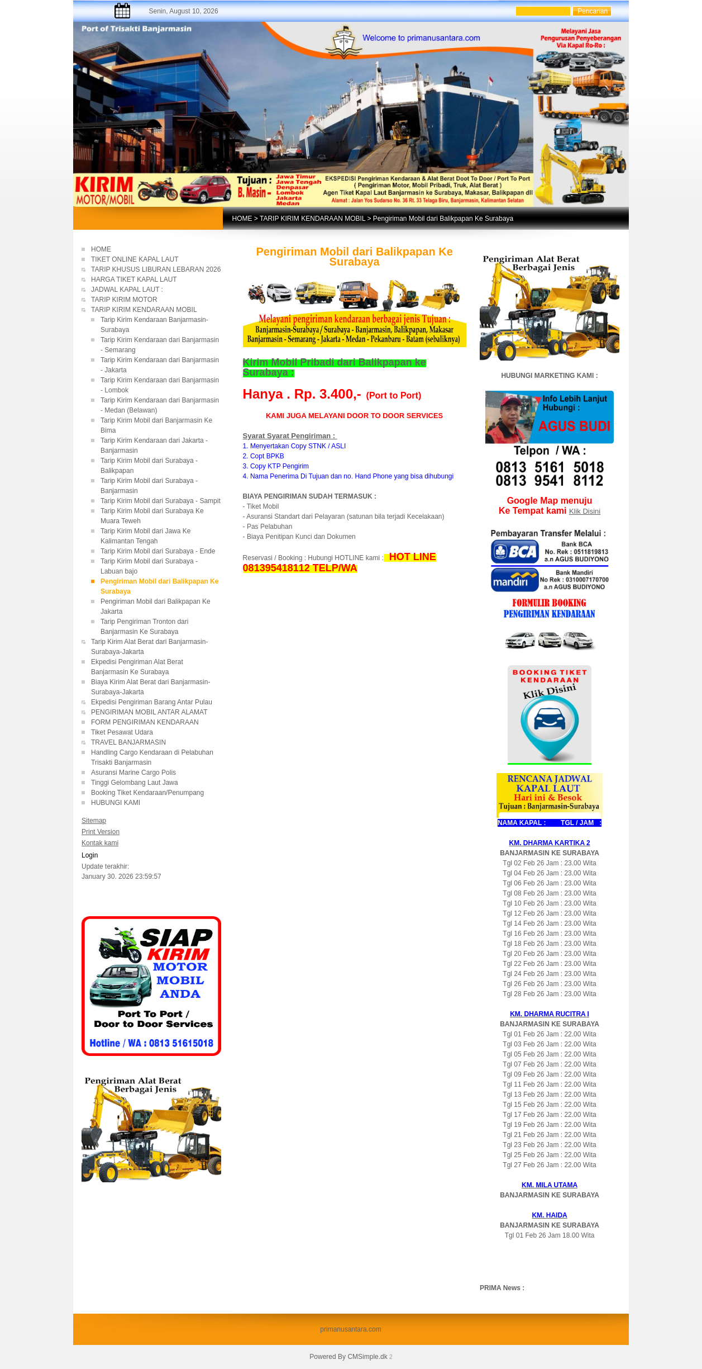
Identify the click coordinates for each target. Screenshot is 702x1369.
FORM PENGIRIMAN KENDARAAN (145, 722)
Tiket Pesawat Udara (122, 732)
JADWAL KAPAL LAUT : (127, 289)
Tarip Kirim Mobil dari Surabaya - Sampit (161, 501)
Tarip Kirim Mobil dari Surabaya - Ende (158, 551)
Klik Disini (584, 511)
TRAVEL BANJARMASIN (128, 742)
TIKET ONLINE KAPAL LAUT (135, 259)
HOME (242, 218)
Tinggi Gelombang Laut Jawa (135, 783)
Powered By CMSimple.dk (348, 1357)
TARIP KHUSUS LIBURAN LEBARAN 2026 (156, 269)
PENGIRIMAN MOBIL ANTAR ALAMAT (149, 712)
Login (90, 855)
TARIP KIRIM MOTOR (125, 300)
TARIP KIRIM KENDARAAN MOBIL (312, 218)
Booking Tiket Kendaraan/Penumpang (155, 793)
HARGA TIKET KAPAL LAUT (134, 279)
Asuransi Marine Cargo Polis (133, 772)
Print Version (101, 832)
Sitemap (94, 821)
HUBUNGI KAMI (115, 803)
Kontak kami (100, 843)
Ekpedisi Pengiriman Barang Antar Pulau (151, 702)
